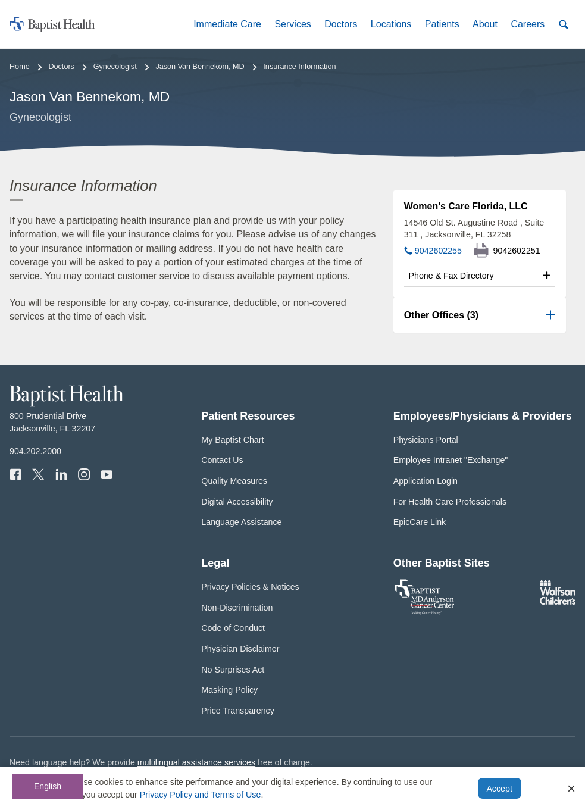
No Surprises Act (232, 669)
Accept (499, 788)
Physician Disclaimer (240, 648)
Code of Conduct (233, 628)
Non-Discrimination (237, 607)
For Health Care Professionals (449, 501)
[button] (227, 24)
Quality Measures (234, 481)
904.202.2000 (35, 451)
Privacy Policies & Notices (250, 587)
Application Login (425, 481)
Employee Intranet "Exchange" (450, 460)
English (47, 786)
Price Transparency (237, 710)
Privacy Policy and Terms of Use (200, 794)
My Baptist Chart (232, 440)
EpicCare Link (419, 522)
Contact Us (222, 460)
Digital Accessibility (237, 501)
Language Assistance (241, 522)
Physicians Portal (425, 440)
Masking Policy (229, 690)
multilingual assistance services (196, 762)
